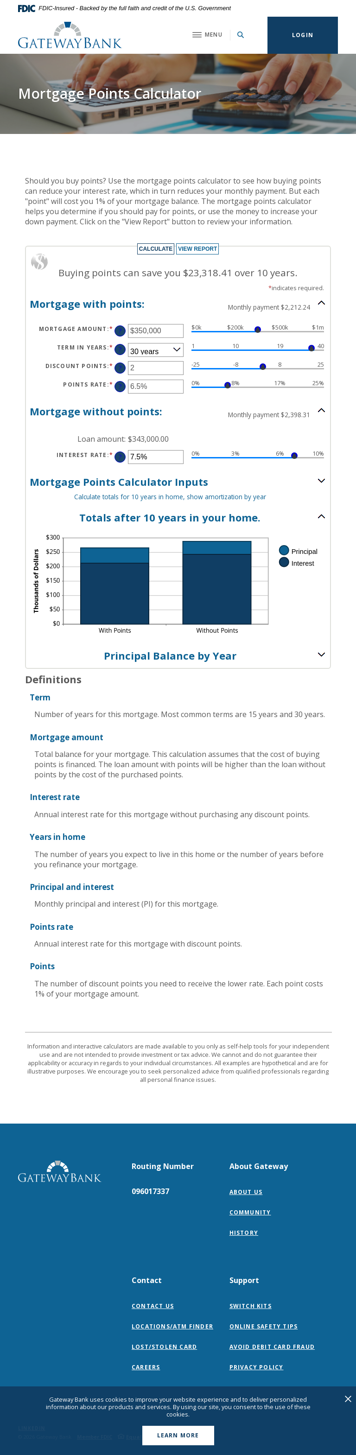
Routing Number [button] (163, 1166)
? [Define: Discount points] (120, 367)
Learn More (178, 1435)
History (243, 1233)
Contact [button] (147, 1280)
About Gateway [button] (258, 1166)
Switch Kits (250, 1306)
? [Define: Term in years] (120, 349)
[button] (178, 304)
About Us (246, 1192)
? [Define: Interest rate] (120, 456)
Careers (146, 1367)
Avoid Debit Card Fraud (272, 1347)
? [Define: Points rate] (120, 386)
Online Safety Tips (263, 1326)
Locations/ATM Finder (172, 1326)
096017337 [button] (150, 1191)
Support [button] (244, 1280)
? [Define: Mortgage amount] (120, 330)
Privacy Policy (258, 1367)
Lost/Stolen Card (164, 1347)
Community (250, 1212)
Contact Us (153, 1306)
